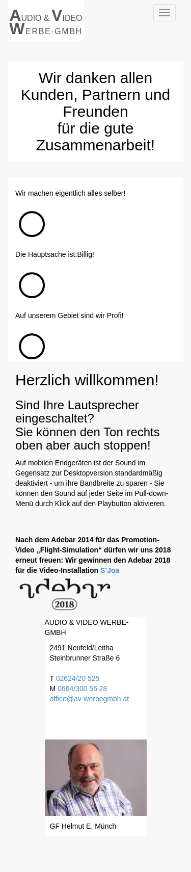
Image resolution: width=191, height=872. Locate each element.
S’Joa (109, 570)
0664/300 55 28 (82, 688)
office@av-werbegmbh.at (89, 699)
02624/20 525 (78, 678)
